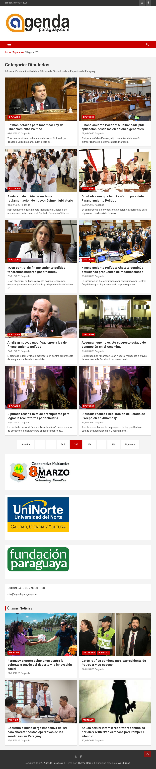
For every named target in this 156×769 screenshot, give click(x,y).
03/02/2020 (13, 133)
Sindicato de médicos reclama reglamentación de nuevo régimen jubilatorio (40, 198)
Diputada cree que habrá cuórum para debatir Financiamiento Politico (115, 198)
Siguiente (130, 444)
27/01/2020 (13, 351)
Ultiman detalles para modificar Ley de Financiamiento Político (35, 127)
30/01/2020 (88, 205)
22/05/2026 (13, 673)
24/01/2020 (88, 422)
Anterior (25, 444)
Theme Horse (85, 763)
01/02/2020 (13, 205)
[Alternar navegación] (9, 44)
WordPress (124, 763)
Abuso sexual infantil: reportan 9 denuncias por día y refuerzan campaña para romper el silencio (114, 732)
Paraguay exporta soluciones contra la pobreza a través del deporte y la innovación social (39, 665)
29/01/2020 (13, 276)
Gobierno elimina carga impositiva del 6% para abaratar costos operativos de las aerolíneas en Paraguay (37, 732)
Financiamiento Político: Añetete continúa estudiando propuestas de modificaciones (112, 270)
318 (114, 444)
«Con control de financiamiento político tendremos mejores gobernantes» (36, 270)
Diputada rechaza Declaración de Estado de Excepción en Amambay (113, 416)
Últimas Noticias (19, 608)
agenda (26, 133)
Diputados (14, 117)
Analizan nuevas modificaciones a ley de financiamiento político (37, 345)
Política (13, 720)
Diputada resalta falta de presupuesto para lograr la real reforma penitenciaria (38, 416)
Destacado (89, 653)
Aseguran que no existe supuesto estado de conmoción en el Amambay (114, 345)
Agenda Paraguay (53, 763)
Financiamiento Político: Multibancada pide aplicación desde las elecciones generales (113, 127)
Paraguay (13, 653)
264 (63, 444)
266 (89, 444)
